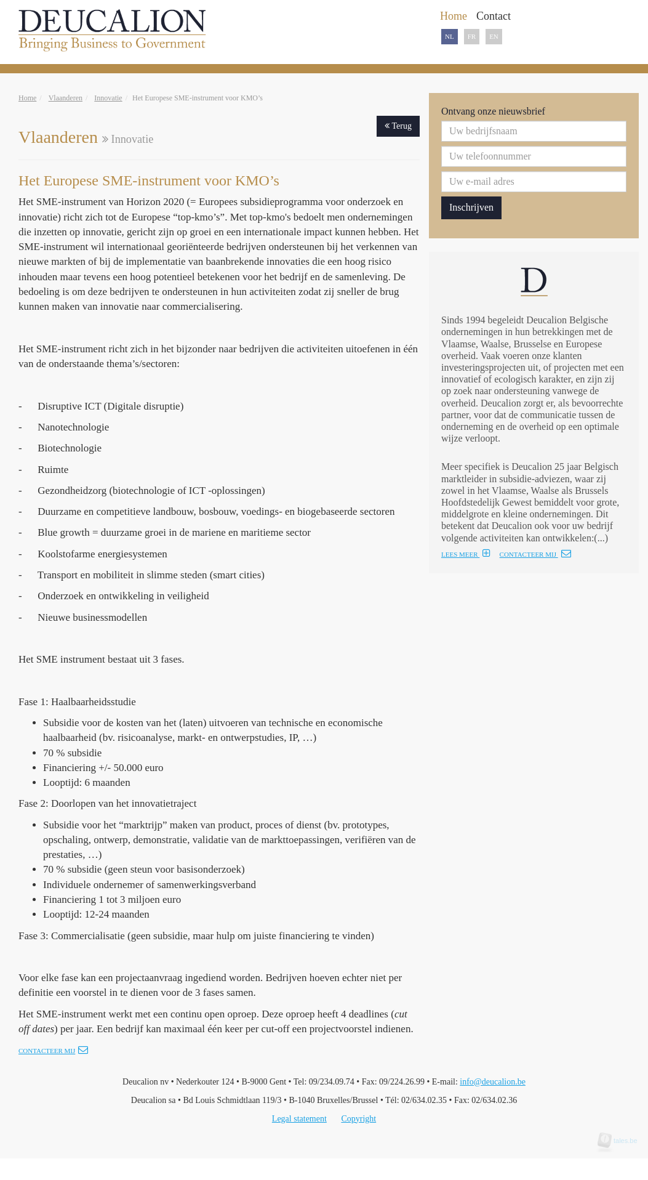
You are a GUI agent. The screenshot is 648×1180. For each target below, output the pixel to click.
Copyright (358, 1118)
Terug (398, 126)
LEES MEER (465, 554)
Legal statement (299, 1118)
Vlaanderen (65, 98)
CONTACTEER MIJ (535, 554)
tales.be (622, 1140)
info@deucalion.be (493, 1081)
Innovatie (108, 98)
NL (449, 36)
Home (27, 98)
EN (493, 36)
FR (472, 36)
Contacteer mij (53, 1050)
